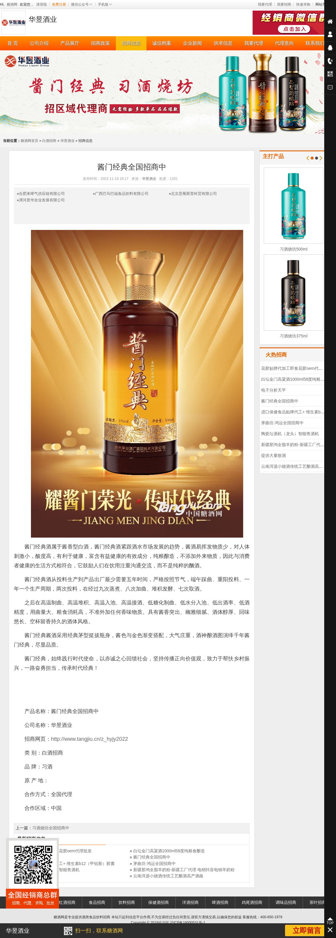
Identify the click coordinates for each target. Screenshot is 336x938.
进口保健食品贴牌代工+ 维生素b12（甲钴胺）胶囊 (68, 863)
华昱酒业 (67, 141)
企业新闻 (192, 43)
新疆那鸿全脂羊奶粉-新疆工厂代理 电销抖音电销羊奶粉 (184, 869)
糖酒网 (12, 4)
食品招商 (97, 902)
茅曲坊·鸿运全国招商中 (154, 863)
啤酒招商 (220, 902)
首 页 (12, 43)
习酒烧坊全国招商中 (50, 828)
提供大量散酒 (273, 455)
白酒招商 (49, 141)
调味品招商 (286, 902)
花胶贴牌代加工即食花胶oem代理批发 (296, 368)
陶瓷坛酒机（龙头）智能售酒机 (290, 433)
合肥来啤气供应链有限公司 (42, 193)
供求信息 (223, 43)
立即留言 (307, 930)
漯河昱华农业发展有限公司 (42, 200)
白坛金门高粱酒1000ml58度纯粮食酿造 (169, 850)
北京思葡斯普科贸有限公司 (194, 193)
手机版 (105, 4)
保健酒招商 (158, 902)
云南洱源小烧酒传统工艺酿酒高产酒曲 (168, 876)
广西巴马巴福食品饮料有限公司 (122, 193)
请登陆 (41, 4)
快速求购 (303, 4)
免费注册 (59, 4)
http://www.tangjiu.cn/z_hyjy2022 (89, 739)
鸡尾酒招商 (252, 902)
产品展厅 (69, 43)
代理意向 (284, 43)
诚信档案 (161, 43)
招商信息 (131, 43)
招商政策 (100, 43)
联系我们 (315, 43)
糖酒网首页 (29, 141)
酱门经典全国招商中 (151, 857)
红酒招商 (67, 902)
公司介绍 (39, 43)
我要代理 (265, 4)
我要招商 (284, 4)
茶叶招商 (317, 902)
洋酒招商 (190, 902)
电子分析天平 (273, 390)
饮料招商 (126, 902)
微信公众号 (82, 4)
